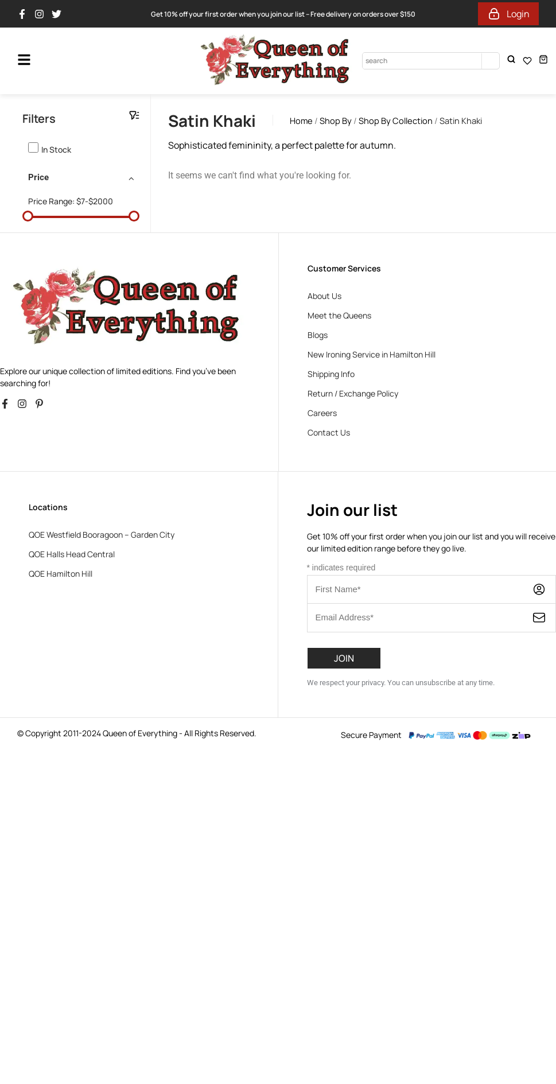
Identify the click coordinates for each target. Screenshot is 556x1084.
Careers (322, 412)
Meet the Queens (339, 315)
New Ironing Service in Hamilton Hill (372, 354)
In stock (56, 149)
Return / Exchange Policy (353, 393)
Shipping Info (331, 373)
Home (301, 120)
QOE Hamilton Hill (60, 573)
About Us (324, 295)
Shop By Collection (396, 120)
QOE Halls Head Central (72, 554)
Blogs (318, 334)
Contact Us (329, 432)
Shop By (336, 120)
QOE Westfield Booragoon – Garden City (101, 534)
